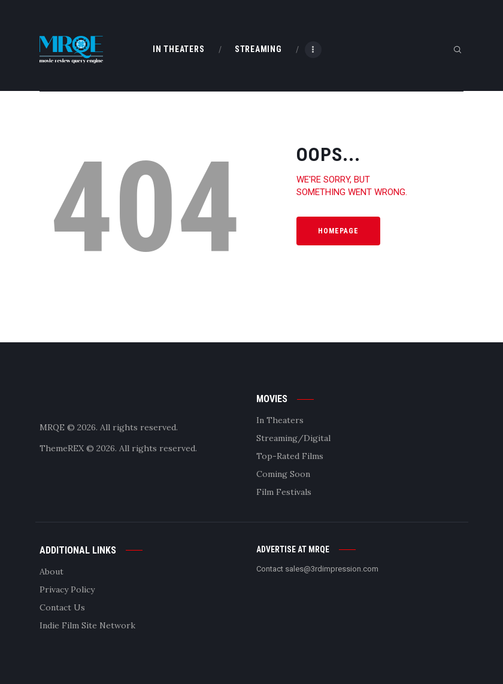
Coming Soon (283, 474)
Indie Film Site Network (87, 625)
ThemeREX (62, 448)
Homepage (338, 231)
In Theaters (280, 420)
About (51, 571)
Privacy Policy (67, 589)
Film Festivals (283, 492)
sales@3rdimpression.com (331, 568)
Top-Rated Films (289, 456)
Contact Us (62, 607)
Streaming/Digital (293, 438)
